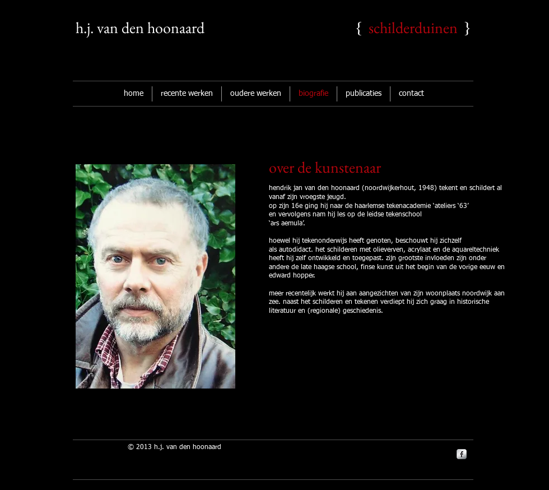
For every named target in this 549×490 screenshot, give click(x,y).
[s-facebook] (462, 454)
